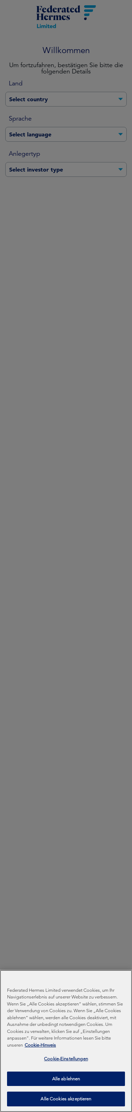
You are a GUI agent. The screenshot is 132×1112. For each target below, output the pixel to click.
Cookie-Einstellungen (66, 1060)
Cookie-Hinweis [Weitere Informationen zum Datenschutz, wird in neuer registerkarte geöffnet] (40, 1046)
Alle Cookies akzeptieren (65, 1101)
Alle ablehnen (66, 1080)
